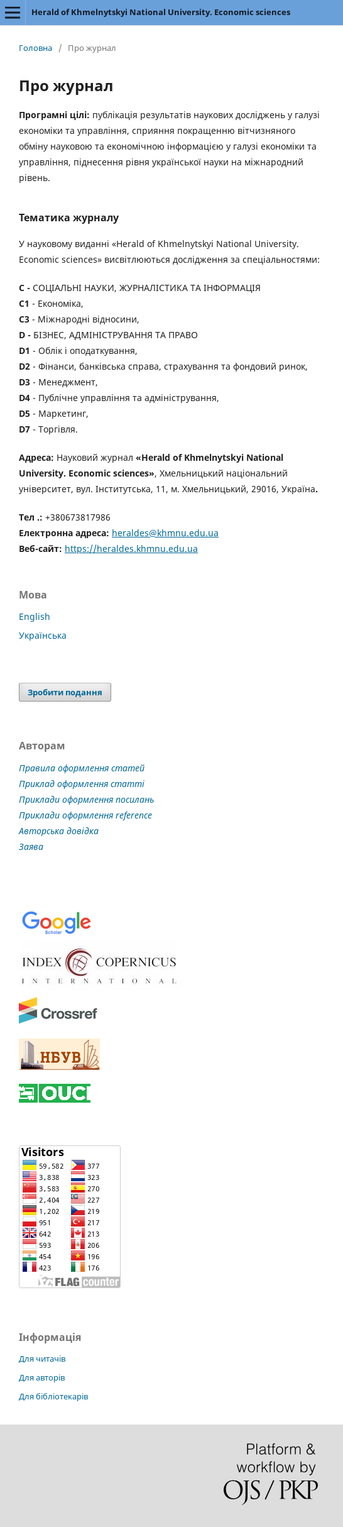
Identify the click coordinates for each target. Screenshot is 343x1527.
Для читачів (42, 1358)
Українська (43, 635)
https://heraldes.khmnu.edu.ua (131, 548)
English (34, 616)
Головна (35, 47)
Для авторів (42, 1377)
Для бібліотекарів (53, 1396)
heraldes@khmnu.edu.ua (165, 533)
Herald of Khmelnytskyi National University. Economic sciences (160, 12)
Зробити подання (65, 692)
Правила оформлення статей (81, 768)
